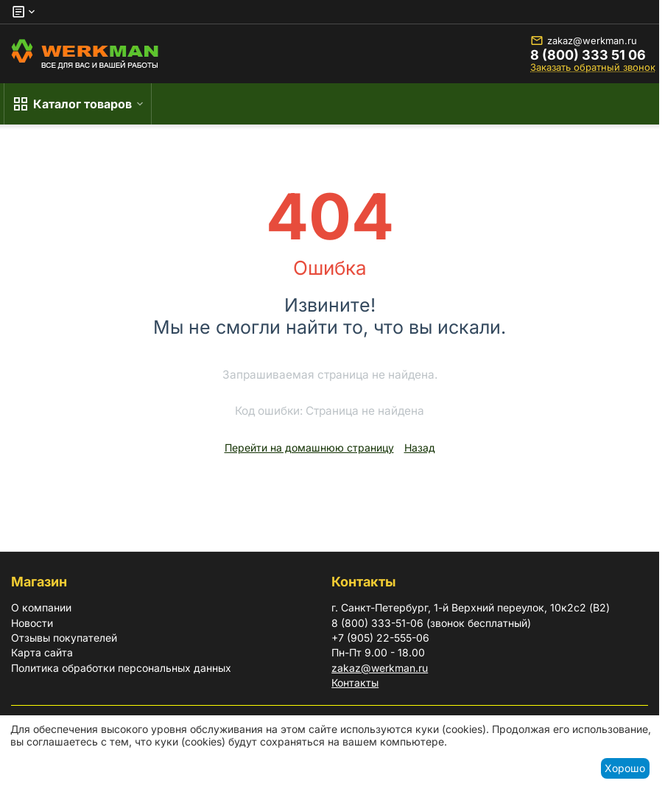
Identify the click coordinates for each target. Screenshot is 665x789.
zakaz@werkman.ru (583, 40)
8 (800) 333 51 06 (588, 55)
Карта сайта (42, 652)
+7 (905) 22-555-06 (380, 637)
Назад (419, 447)
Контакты (355, 682)
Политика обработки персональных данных (121, 668)
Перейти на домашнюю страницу (309, 447)
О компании (41, 607)
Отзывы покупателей (64, 637)
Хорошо (625, 768)
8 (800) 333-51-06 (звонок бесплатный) (431, 623)
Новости (32, 623)
